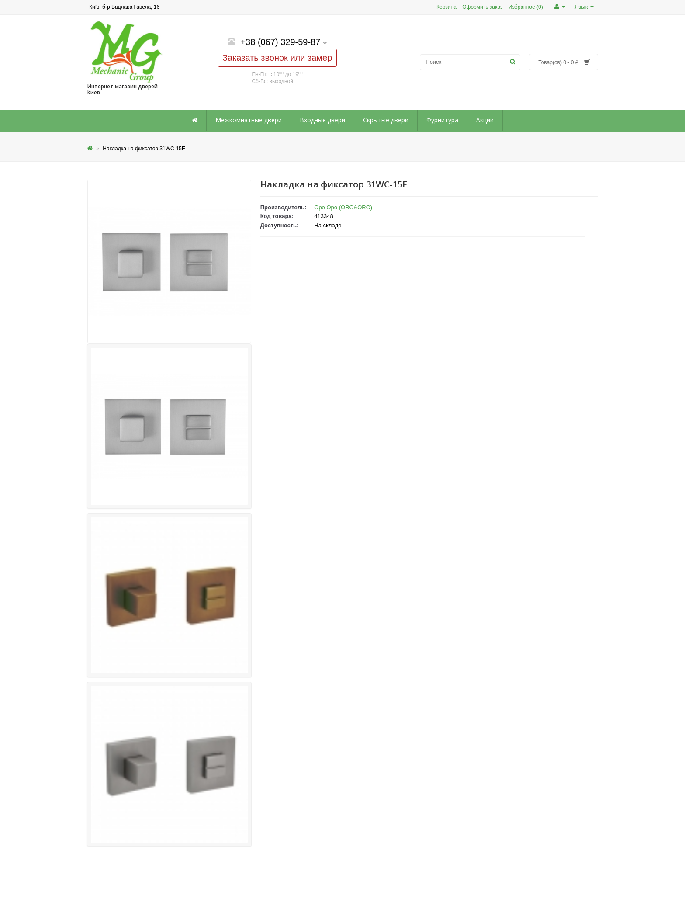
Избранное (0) (526, 7)
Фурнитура (442, 120)
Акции (485, 120)
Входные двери (322, 120)
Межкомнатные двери (248, 120)
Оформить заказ (482, 7)
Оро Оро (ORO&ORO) (343, 207)
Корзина (446, 7)
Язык (584, 6)
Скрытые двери (385, 120)
